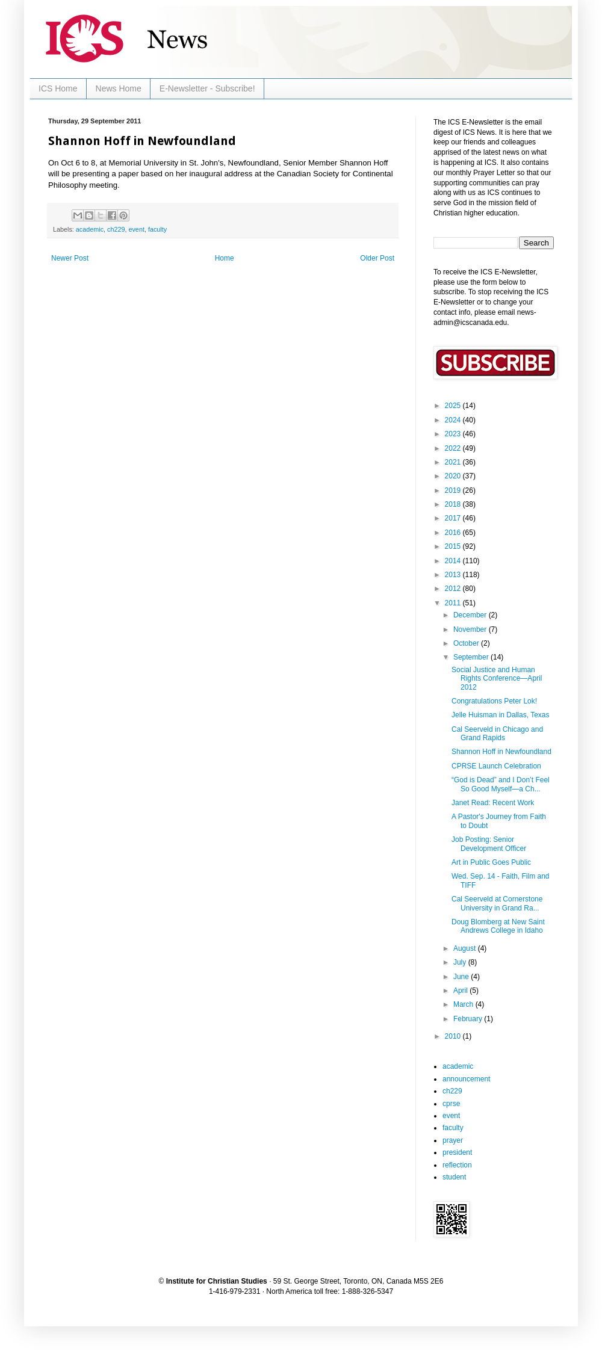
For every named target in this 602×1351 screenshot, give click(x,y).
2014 (454, 561)
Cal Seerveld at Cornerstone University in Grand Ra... (497, 903)
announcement (466, 1079)
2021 (454, 462)
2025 (454, 405)
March (464, 1004)
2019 (454, 490)
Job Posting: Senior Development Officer (489, 843)
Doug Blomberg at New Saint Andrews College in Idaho (498, 926)
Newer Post (69, 258)
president (457, 1152)
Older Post (377, 258)
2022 (454, 448)
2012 (454, 588)
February (468, 1019)
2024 (454, 420)
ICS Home (58, 88)
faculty (157, 229)
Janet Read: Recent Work (493, 803)
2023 (454, 434)
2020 (454, 476)
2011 (454, 603)
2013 (454, 574)
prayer (452, 1140)
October (467, 643)
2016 (454, 532)
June (462, 976)
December (471, 615)
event (136, 229)
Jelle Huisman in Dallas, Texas (501, 715)
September (472, 657)
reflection (457, 1165)
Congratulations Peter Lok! (494, 701)
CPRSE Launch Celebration (496, 766)
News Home (118, 88)
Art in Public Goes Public (491, 862)
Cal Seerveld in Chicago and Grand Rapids (497, 733)
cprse (451, 1103)
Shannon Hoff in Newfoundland (501, 751)
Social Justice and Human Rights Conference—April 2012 (497, 678)
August (465, 948)
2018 (454, 504)
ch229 (116, 229)
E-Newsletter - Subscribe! (207, 88)
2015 (454, 546)
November (471, 629)
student (454, 1177)
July (460, 962)
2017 (454, 518)
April (461, 990)
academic (90, 229)
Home (224, 258)
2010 (454, 1036)
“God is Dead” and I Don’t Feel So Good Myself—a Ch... (501, 784)
